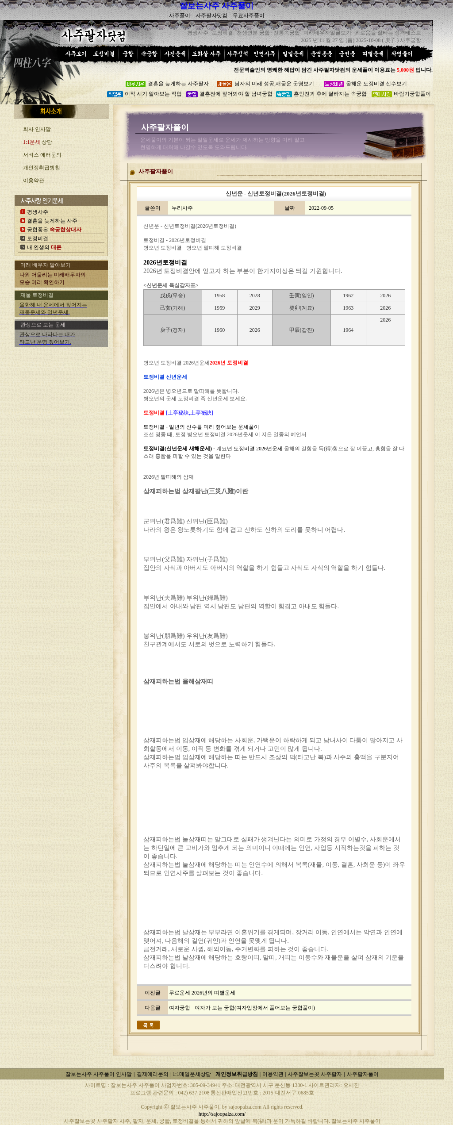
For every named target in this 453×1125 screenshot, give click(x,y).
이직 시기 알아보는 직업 (153, 94)
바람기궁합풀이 (412, 94)
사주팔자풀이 (363, 1074)
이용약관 (33, 180)
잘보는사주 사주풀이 (216, 5)
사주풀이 (179, 15)
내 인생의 (44, 247)
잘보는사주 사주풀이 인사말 (98, 1074)
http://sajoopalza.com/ (222, 1114)
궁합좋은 (54, 230)
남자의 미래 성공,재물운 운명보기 (274, 84)
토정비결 (37, 238)
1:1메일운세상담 (192, 1074)
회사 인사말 (37, 129)
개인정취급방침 (41, 168)
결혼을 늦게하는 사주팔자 (178, 84)
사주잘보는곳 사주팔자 (315, 1074)
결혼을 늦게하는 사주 (52, 221)
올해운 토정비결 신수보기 (376, 84)
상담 (37, 142)
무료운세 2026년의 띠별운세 (202, 993)
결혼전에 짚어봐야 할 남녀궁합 (236, 94)
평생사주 (37, 212)
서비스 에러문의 (42, 155)
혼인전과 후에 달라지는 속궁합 (330, 94)
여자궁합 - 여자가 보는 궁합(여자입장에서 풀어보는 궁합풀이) (242, 1008)
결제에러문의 (153, 1074)
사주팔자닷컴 (211, 15)
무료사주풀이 (249, 15)
